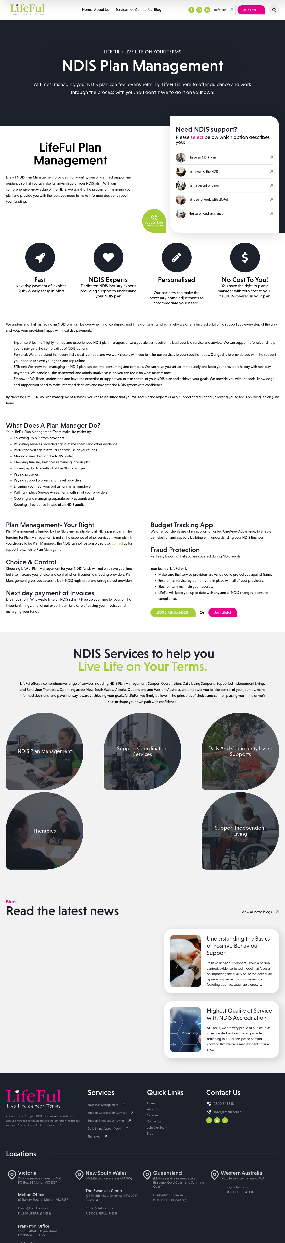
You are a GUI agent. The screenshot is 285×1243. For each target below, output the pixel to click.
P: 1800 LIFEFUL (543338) (34, 1109)
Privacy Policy (85, 1226)
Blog (158, 10)
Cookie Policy (107, 1226)
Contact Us (143, 10)
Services (124, 10)
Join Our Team (157, 1023)
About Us (104, 10)
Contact (117, 544)
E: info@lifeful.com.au (33, 1104)
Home (87, 10)
